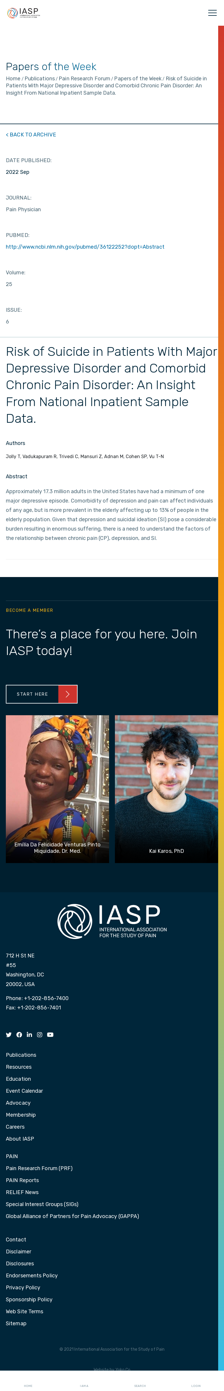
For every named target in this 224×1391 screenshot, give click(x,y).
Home (28, 1381)
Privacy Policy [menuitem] (23, 1288)
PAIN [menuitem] (12, 1157)
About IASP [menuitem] (20, 1139)
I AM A (84, 1381)
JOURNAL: (19, 198)
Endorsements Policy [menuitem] (32, 1276)
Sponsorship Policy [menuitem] (29, 1300)
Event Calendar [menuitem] (24, 1091)
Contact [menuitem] (16, 1240)
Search (140, 1381)
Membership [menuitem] (21, 1115)
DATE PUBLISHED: (29, 160)
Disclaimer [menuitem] (18, 1252)
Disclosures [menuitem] (20, 1264)
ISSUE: (14, 310)
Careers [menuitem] (15, 1127)
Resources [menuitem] (19, 1067)
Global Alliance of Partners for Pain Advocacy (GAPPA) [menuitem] (72, 1216)
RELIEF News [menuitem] (22, 1193)
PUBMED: (17, 235)
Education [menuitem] (18, 1079)
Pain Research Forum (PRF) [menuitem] (39, 1169)
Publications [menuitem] (21, 1055)
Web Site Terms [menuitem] (24, 1312)
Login (196, 1381)
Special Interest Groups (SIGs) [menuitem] (42, 1205)
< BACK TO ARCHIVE (31, 134)
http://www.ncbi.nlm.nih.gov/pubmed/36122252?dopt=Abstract (85, 247)
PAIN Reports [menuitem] (22, 1181)
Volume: (15, 272)
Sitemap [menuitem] (16, 1324)
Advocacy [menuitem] (18, 1103)
